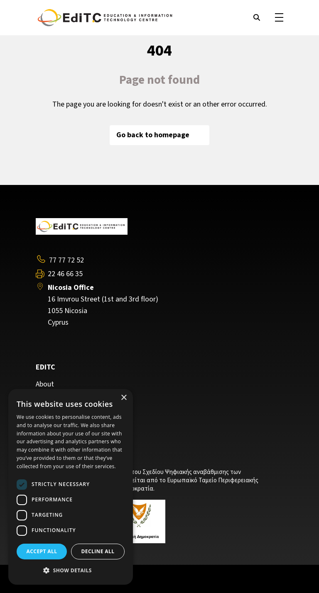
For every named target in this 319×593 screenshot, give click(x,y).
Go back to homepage (159, 135)
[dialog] (70, 487)
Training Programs (65, 396)
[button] (71, 570)
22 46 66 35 (65, 274)
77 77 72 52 (66, 260)
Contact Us (53, 408)
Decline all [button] (98, 551)
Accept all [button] (42, 551)
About (45, 384)
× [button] (123, 398)
